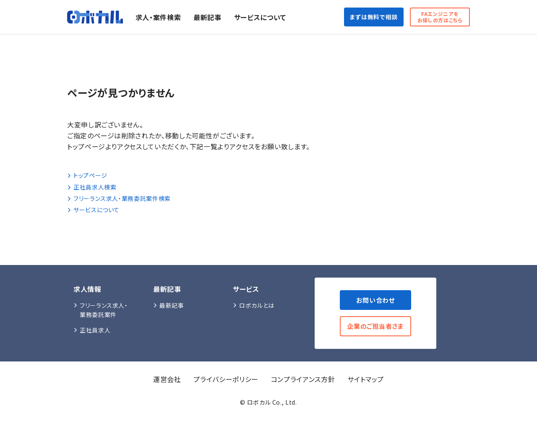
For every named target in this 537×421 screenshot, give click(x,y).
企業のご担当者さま (374, 327)
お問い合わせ (373, 300)
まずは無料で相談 (363, 17)
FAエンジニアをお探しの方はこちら (436, 17)
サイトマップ (365, 381)
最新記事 (215, 17)
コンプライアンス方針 (303, 381)
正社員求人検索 (91, 187)
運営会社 (167, 381)
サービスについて (267, 17)
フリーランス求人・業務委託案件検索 (119, 198)
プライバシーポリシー (225, 381)
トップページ (87, 175)
